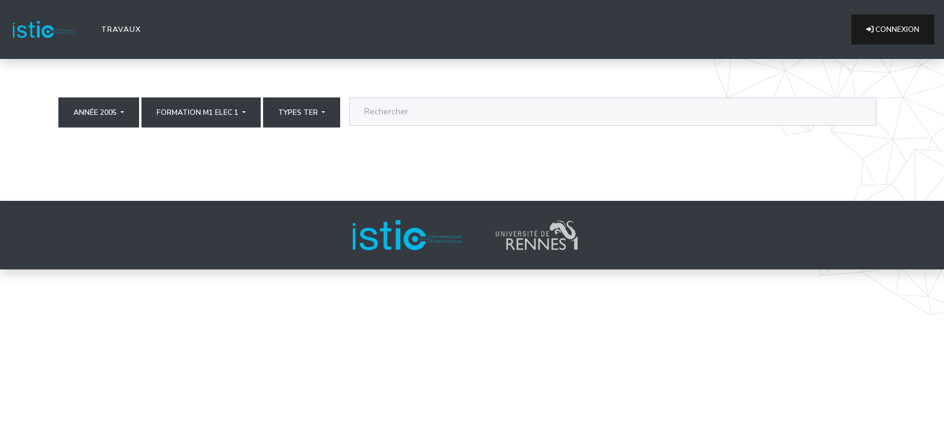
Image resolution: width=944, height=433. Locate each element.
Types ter (299, 112)
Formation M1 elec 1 (198, 112)
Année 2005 (96, 112)
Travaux (123, 28)
